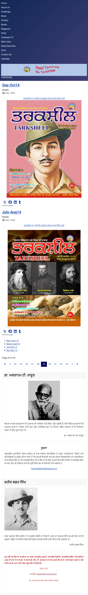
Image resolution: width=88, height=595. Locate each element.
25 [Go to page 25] (21, 364)
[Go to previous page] (10, 364)
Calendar (5, 59)
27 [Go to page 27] (32, 364)
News (3, 16)
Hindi (3, 33)
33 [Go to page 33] (67, 364)
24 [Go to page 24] (15, 364)
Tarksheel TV (7, 37)
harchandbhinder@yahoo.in (44, 468)
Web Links (6, 41)
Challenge (6, 11)
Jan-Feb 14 (11, 347)
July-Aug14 (11, 212)
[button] (5, 202)
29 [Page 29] (44, 364)
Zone (3, 50)
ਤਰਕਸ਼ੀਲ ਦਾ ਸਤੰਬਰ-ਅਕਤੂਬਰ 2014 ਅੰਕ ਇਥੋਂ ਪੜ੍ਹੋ (44, 98)
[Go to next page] (72, 364)
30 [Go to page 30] (49, 364)
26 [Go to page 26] (27, 364)
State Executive (8, 46)
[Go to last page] (77, 364)
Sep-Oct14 (10, 85)
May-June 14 (12, 340)
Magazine (5, 29)
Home (4, 3)
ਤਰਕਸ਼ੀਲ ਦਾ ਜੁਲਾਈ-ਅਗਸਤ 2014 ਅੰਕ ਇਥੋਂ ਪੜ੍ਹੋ (44, 225)
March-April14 (13, 344)
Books (4, 24)
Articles (4, 20)
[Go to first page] (5, 364)
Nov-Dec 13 (11, 350)
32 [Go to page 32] (61, 364)
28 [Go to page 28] (38, 364)
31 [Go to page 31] (55, 364)
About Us (5, 7)
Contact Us (6, 54)
